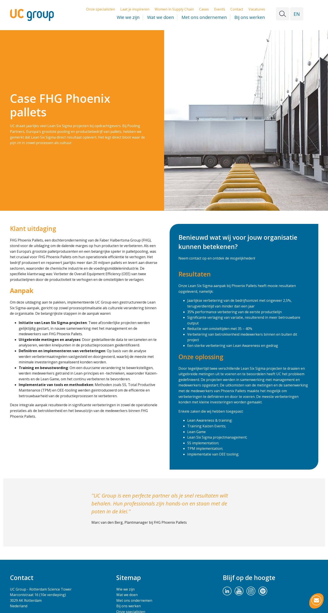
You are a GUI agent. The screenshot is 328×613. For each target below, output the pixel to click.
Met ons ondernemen (204, 17)
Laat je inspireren (134, 9)
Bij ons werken (249, 17)
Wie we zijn (128, 17)
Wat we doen (160, 17)
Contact (236, 9)
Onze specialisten (100, 9)
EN (297, 14)
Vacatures (256, 9)
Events (219, 9)
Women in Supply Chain (174, 9)
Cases (204, 9)
